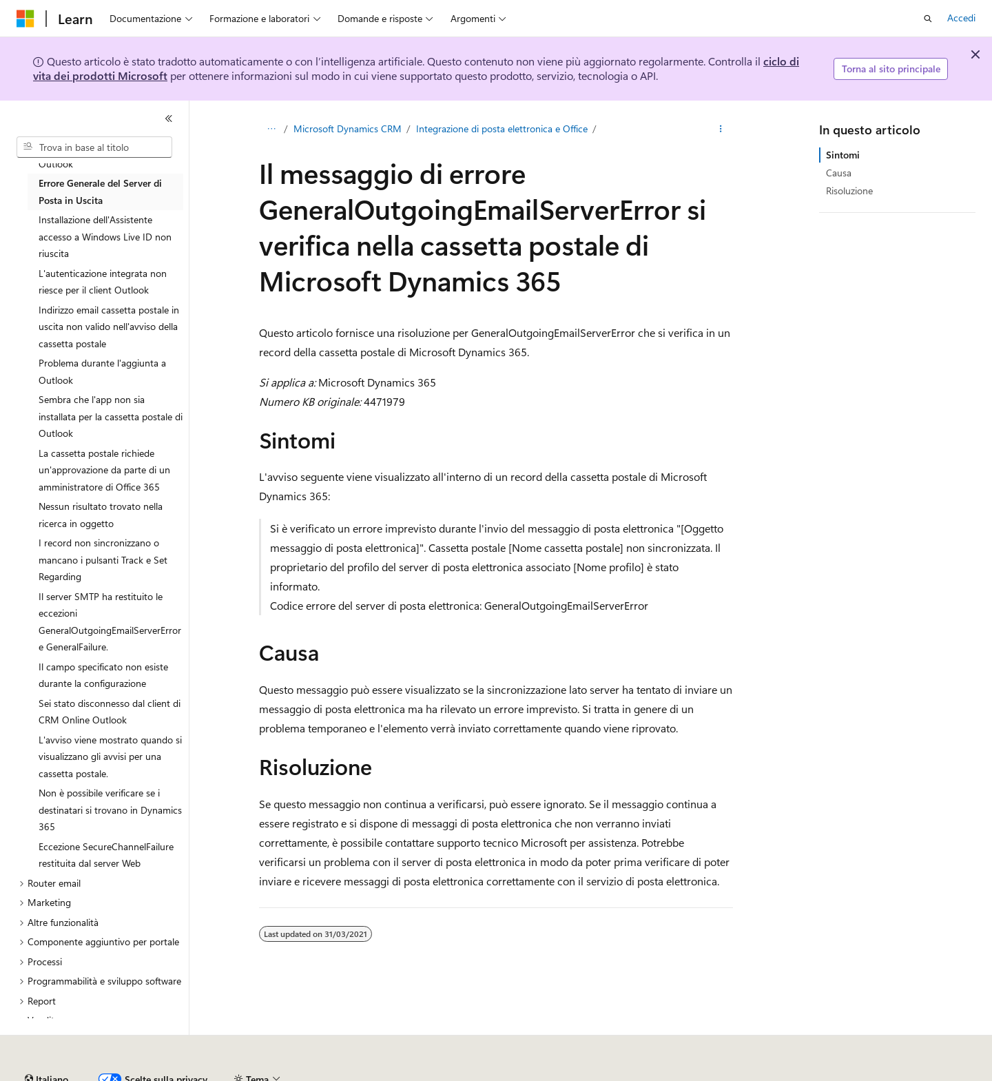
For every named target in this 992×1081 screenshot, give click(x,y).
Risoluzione (849, 190)
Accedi (961, 17)
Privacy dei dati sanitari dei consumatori (653, 1073)
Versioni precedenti (353, 1073)
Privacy (528, 1073)
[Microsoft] (25, 19)
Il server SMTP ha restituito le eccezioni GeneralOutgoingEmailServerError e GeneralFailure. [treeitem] (110, 622)
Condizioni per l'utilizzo (812, 1073)
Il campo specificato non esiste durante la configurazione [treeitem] (103, 675)
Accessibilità (902, 1073)
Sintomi (843, 154)
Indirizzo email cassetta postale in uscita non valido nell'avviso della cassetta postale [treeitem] (109, 326)
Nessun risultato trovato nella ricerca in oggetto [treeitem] (101, 515)
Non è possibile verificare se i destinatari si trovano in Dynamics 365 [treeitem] (110, 809)
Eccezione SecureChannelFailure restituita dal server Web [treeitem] (106, 855)
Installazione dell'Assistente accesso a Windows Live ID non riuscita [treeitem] (105, 236)
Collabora (476, 1073)
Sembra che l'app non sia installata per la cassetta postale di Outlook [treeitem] (111, 416)
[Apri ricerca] (928, 18)
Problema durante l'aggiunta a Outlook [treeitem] (102, 371)
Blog (420, 1073)
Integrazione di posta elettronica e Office (502, 128)
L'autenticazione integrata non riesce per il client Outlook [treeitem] (103, 282)
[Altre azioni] (721, 129)
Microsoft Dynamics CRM (347, 128)
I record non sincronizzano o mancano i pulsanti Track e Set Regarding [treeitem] (103, 559)
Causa (838, 172)
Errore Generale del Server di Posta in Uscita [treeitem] (100, 191)
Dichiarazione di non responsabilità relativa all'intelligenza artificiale (157, 1073)
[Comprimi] (168, 118)
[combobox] (94, 147)
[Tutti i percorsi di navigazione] (271, 129)
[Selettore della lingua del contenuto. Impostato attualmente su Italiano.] (46, 1042)
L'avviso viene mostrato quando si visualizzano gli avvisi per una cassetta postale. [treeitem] (110, 756)
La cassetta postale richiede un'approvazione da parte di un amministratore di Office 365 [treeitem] (104, 469)
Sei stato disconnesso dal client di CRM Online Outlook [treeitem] (109, 712)
